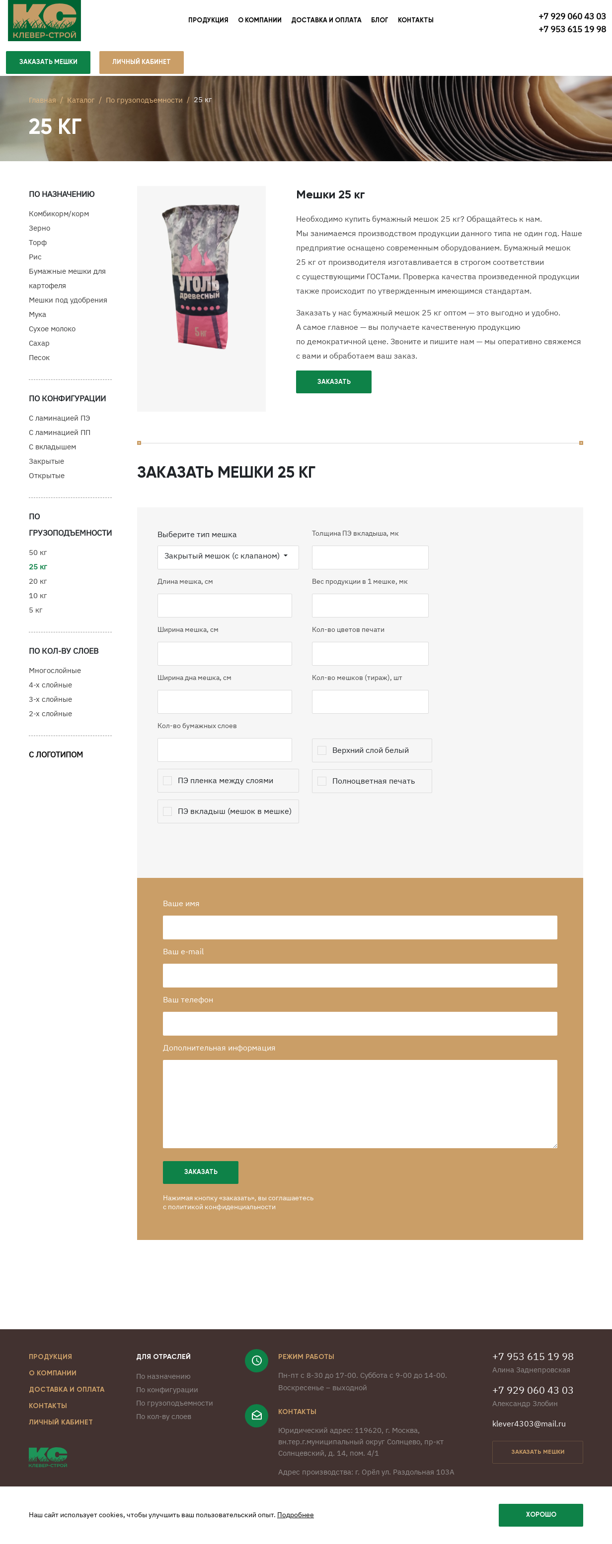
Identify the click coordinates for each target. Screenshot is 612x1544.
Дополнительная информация (225, 1059)
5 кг (36, 614)
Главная (42, 101)
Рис (35, 261)
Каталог (81, 101)
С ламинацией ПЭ (59, 422)
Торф (38, 246)
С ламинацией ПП (59, 436)
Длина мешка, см (190, 593)
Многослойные (55, 674)
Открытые (47, 480)
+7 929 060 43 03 (572, 15)
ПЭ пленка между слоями (230, 792)
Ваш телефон (194, 1011)
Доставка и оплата (326, 22)
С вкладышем (52, 451)
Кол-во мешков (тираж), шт (361, 689)
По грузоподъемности (144, 101)
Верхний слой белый (375, 762)
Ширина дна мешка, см (199, 689)
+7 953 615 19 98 (572, 28)
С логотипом (56, 759)
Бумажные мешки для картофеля (67, 283)
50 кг (38, 556)
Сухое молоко (52, 333)
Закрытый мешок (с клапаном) (227, 567)
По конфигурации (167, 1401)
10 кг (38, 600)
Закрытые (46, 465)
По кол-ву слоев (163, 1428)
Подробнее (295, 1515)
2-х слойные (50, 718)
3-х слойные (50, 703)
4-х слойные (50, 689)
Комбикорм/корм (59, 218)
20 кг (38, 585)
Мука (37, 318)
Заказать (334, 386)
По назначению (163, 1388)
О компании (260, 22)
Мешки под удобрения (68, 304)
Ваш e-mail (189, 963)
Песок (39, 362)
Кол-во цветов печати (352, 641)
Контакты (416, 22)
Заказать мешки (48, 65)
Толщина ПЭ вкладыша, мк (359, 545)
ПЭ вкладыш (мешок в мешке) (239, 823)
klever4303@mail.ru (529, 1435)
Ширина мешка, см (192, 641)
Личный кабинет (61, 1434)
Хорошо (541, 1515)
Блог (379, 22)
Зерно (39, 232)
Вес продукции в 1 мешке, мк (364, 593)
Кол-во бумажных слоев (201, 737)
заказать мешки (538, 1464)
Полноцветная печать (378, 793)
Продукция (208, 22)
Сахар (39, 347)
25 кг (38, 571)
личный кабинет (142, 65)
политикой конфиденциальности (228, 1218)
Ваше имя (187, 915)
